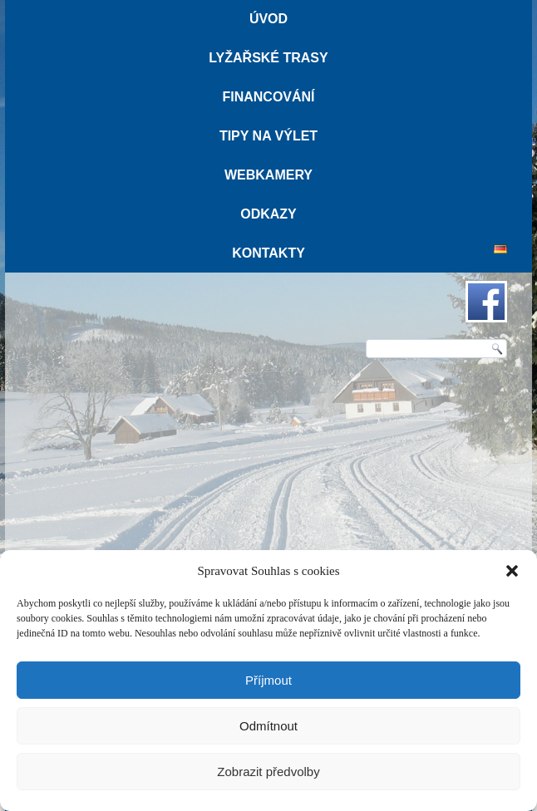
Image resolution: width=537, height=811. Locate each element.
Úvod (268, 19)
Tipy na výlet (268, 136)
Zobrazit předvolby (268, 771)
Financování (268, 97)
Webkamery (268, 175)
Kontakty (268, 253)
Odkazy (268, 214)
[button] (512, 571)
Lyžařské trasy (268, 58)
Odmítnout (268, 726)
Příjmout (268, 680)
